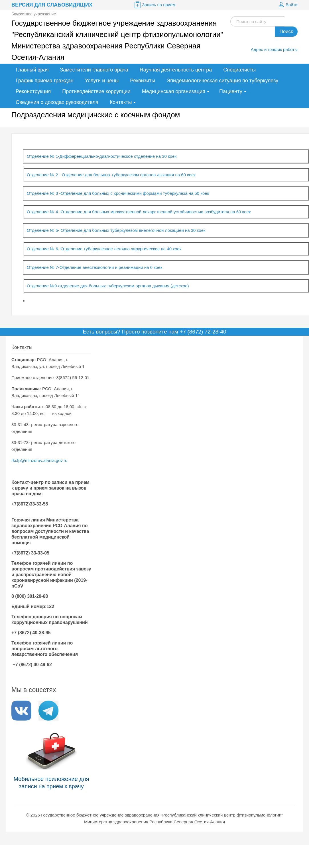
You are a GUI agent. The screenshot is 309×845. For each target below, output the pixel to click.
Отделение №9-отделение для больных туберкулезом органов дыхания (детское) (108, 285)
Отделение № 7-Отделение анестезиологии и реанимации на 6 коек (94, 267)
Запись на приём (154, 5)
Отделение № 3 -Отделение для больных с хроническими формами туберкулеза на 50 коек (118, 193)
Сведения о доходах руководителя (57, 102)
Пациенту (230, 91)
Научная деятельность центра (176, 70)
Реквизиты (142, 80)
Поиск (286, 31)
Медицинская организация (173, 91)
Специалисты (239, 70)
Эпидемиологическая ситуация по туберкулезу (222, 80)
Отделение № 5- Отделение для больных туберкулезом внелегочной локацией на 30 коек (116, 230)
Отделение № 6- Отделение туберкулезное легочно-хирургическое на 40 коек (104, 248)
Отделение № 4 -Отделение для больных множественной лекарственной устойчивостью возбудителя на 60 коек (139, 211)
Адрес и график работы (274, 49)
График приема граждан (45, 80)
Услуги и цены (102, 80)
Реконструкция (33, 91)
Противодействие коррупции (96, 91)
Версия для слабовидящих (51, 5)
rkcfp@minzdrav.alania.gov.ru (39, 460)
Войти (287, 5)
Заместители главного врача (94, 70)
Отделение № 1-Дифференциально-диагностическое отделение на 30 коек (101, 156)
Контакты (121, 102)
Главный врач (32, 70)
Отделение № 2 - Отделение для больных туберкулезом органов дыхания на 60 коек (111, 174)
